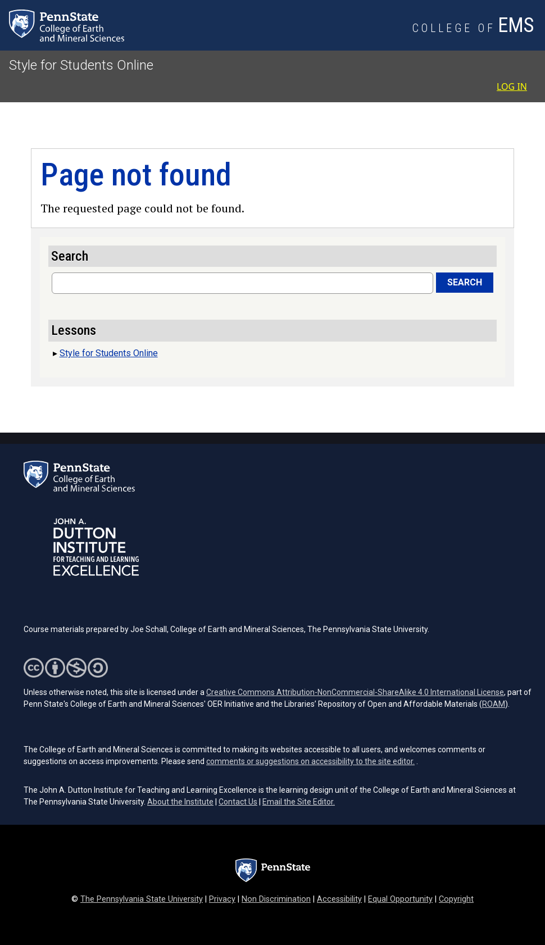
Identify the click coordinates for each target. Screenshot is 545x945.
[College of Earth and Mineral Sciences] (474, 28)
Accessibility (339, 899)
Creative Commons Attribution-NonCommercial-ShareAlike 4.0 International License (355, 692)
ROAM (493, 703)
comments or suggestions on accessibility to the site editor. (310, 761)
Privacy (222, 899)
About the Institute (180, 801)
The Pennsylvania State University (141, 899)
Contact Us (238, 801)
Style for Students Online (81, 65)
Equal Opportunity (400, 899)
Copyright (456, 899)
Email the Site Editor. (298, 801)
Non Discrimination (276, 899)
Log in (512, 86)
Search (464, 282)
